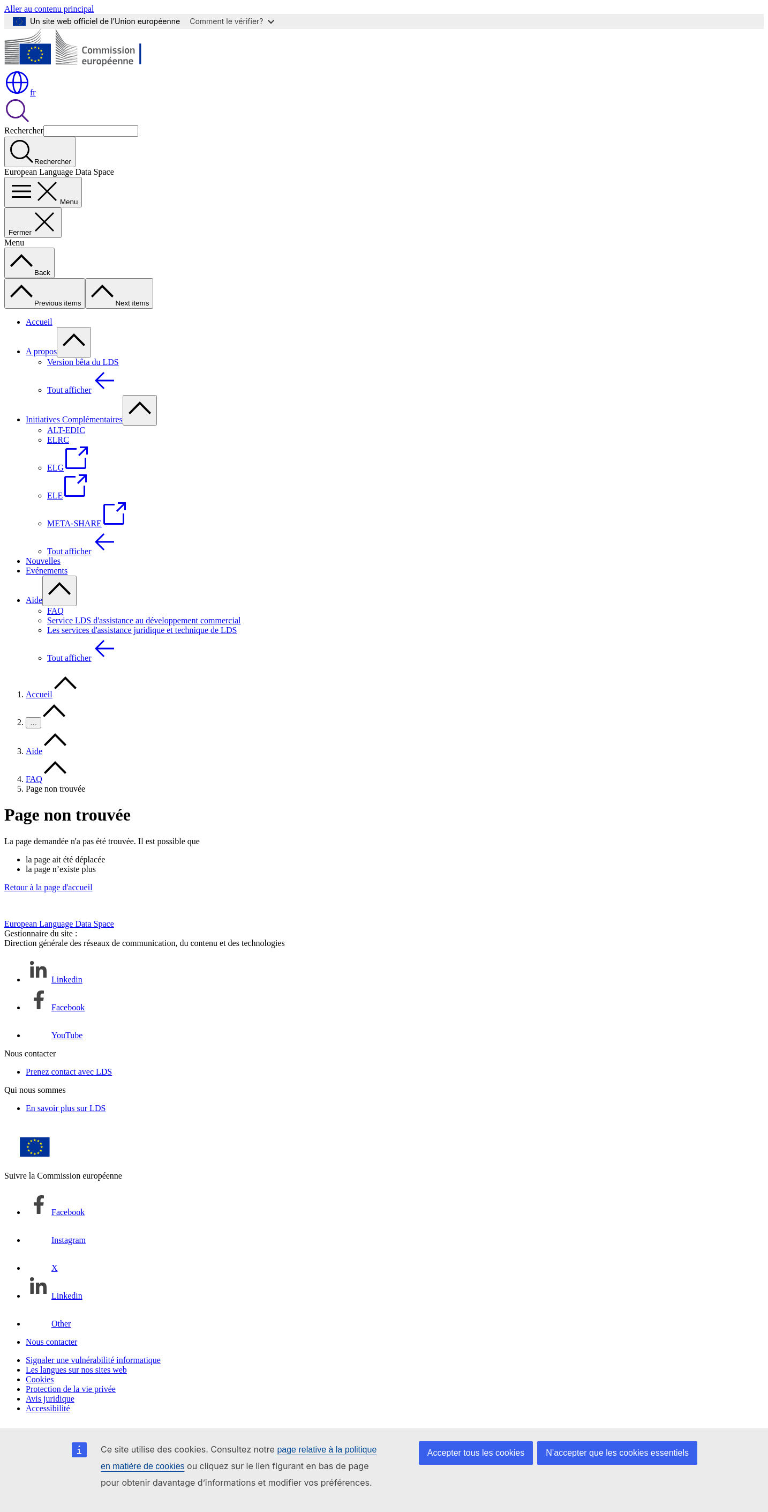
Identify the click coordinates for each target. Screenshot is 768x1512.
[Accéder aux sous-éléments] (74, 342)
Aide (34, 600)
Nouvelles (43, 560)
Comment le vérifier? (232, 21)
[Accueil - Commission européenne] (82, 64)
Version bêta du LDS (83, 362)
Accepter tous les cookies (475, 1452)
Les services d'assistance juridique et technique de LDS (142, 630)
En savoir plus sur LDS (66, 1108)
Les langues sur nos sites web (76, 1369)
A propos (41, 351)
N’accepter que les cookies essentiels (617, 1452)
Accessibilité (48, 1408)
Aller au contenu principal (49, 8)
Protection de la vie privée (71, 1389)
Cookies (40, 1379)
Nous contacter (51, 1341)
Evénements (46, 570)
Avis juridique (50, 1398)
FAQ (55, 610)
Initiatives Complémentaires (74, 419)
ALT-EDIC (66, 430)
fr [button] (20, 92)
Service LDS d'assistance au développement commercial (143, 620)
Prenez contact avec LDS (69, 1071)
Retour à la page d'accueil (48, 887)
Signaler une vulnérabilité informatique (93, 1360)
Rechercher (23, 130)
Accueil (39, 321)
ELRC (58, 439)
